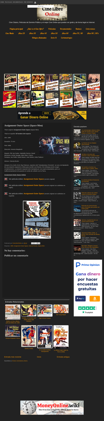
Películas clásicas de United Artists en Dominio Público (89, 193)
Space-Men (41, 246)
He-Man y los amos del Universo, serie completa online (90, 155)
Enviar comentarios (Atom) (20, 361)
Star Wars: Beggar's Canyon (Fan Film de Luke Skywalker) (89, 246)
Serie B (54, 37)
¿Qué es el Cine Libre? (35, 29)
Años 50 (54, 33)
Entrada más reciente (12, 357)
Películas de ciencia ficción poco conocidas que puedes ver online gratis (90, 207)
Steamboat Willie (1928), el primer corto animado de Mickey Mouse (90, 234)
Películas (8, 2)
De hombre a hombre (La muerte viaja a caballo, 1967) (89, 167)
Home (2, 2)
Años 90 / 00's (93, 33)
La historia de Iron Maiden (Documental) (88, 143)
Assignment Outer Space (21, 246)
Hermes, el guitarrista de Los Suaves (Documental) (89, 220)
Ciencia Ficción (33, 246)
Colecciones (90, 29)
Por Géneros (28, 2)
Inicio (39, 357)
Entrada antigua (63, 357)
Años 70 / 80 (78, 33)
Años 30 (32, 33)
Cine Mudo (9, 33)
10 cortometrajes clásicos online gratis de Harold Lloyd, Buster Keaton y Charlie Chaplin (90, 131)
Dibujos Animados (39, 37)
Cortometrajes (66, 37)
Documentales (18, 2)
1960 (11, 246)
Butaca (78, 29)
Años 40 (43, 33)
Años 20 (21, 33)
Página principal (16, 29)
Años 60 (65, 33)
